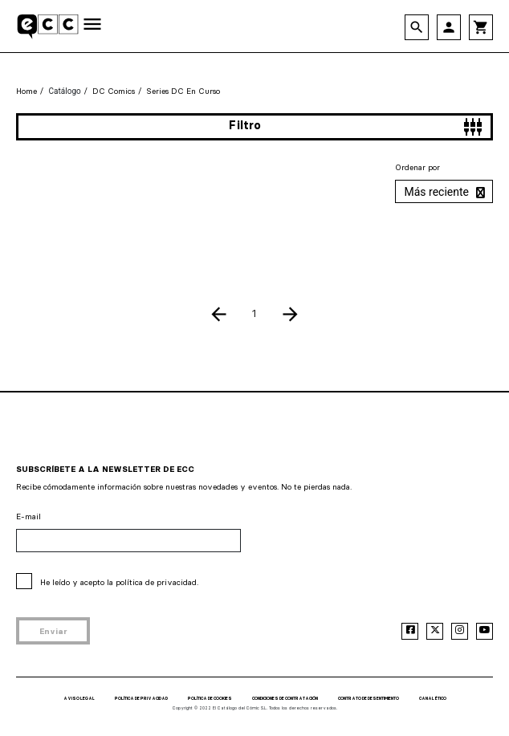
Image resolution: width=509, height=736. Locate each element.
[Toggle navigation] (92, 25)
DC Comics (113, 91)
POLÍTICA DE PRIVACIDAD (141, 698)
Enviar (53, 631)
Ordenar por (417, 167)
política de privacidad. (157, 582)
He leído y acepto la (119, 582)
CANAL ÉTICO (432, 698)
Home (26, 91)
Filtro (356, 126)
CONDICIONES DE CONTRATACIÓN (285, 698)
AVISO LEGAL (79, 698)
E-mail (28, 516)
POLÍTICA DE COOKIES (210, 698)
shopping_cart (481, 27)
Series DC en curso (183, 91)
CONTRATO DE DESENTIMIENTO (368, 698)
